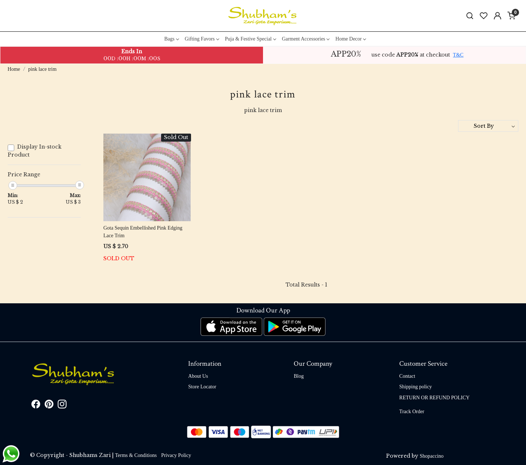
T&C (458, 55)
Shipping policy (415, 386)
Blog (299, 376)
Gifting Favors (202, 39)
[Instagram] (62, 405)
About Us (198, 376)
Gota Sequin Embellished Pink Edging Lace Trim (142, 231)
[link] (470, 16)
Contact (407, 376)
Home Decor (350, 39)
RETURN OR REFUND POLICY (434, 397)
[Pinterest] (49, 405)
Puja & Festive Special (250, 39)
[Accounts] (497, 16)
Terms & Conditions (136, 455)
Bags (171, 39)
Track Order (411, 411)
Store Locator (202, 386)
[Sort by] (488, 126)
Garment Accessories (305, 39)
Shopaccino (431, 456)
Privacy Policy (176, 455)
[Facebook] (36, 405)
